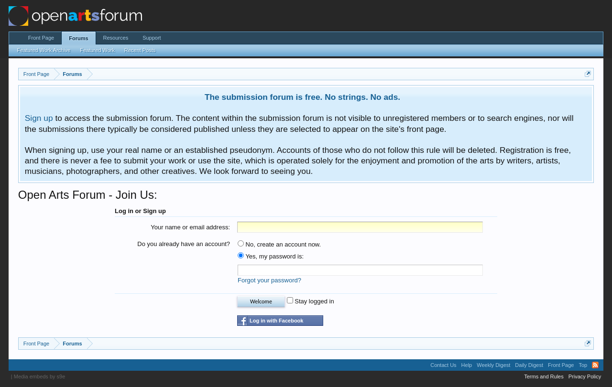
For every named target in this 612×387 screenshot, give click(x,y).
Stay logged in (310, 301)
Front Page (41, 38)
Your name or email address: (190, 227)
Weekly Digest (493, 365)
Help (466, 365)
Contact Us (443, 365)
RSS (595, 365)
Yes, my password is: (271, 256)
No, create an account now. (279, 244)
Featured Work (97, 50)
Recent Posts (139, 50)
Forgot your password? (269, 280)
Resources (116, 38)
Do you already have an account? (183, 243)
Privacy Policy (584, 376)
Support (151, 38)
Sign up (39, 118)
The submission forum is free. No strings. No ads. (302, 97)
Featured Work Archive (44, 50)
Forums (78, 38)
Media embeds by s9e (40, 376)
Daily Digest (529, 365)
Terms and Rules (544, 376)
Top (583, 365)
